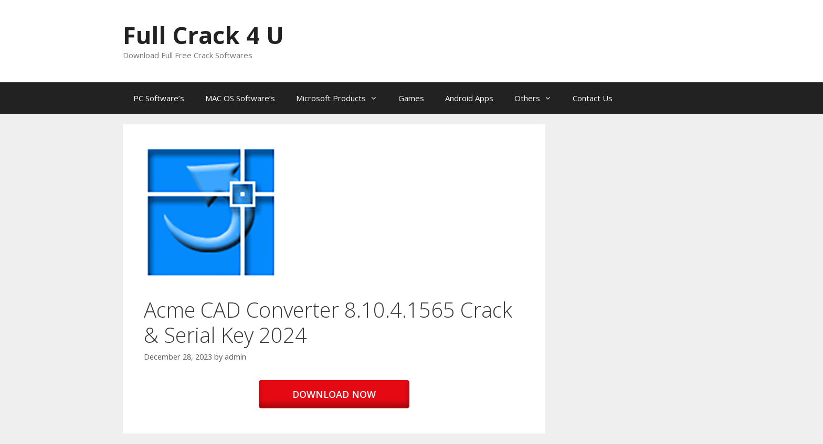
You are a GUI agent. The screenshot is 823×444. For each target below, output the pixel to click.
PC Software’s (158, 98)
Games (411, 98)
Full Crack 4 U (203, 35)
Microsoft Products (342, 98)
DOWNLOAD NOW (334, 394)
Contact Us (593, 98)
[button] (211, 212)
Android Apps (469, 98)
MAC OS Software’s (240, 98)
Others (538, 98)
